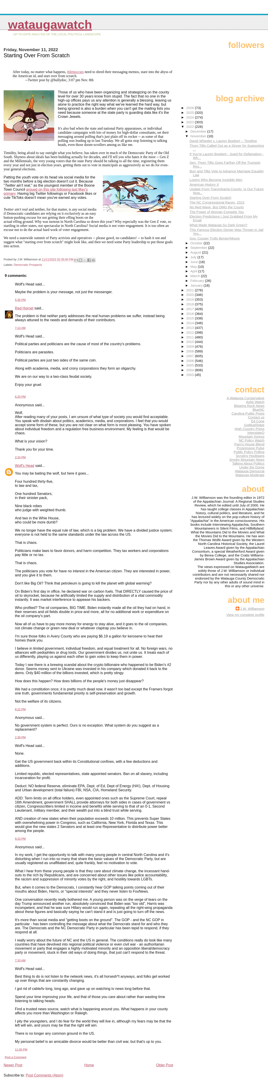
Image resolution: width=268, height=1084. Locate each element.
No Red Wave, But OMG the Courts (217, 207)
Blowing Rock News (249, 406)
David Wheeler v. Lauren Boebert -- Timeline (223, 141)
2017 (190, 309)
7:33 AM (20, 960)
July (193, 257)
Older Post (164, 1065)
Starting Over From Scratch (210, 198)
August (196, 252)
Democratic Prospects (28, 264)
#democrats (75, 72)
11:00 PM (21, 1049)
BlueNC (258, 409)
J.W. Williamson (252, 609)
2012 (190, 332)
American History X (204, 184)
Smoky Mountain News (246, 459)
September (199, 248)
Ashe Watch (255, 402)
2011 (190, 337)
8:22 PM (20, 709)
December (198, 131)
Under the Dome (251, 467)
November (198, 136)
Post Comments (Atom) (44, 1075)
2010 (190, 342)
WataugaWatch (50, 24)
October (196, 243)
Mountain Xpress (251, 436)
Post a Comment (15, 1057)
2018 (190, 304)
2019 (190, 299)
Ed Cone (257, 421)
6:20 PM (20, 396)
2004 (190, 370)
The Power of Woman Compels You (217, 212)
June (194, 262)
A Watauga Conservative (245, 398)
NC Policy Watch (251, 440)
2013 (190, 328)
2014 (190, 323)
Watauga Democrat (249, 471)
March (195, 276)
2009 (190, 346)
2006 (190, 361)
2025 (190, 112)
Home (89, 1065)
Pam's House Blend (249, 444)
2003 (190, 375)
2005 (190, 365)
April (194, 271)
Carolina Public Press (248, 413)
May (194, 267)
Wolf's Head (24, 466)
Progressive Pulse (250, 448)
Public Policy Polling (249, 452)
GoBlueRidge (254, 425)
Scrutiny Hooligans (250, 456)
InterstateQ (255, 433)
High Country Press (249, 429)
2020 (190, 295)
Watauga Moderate (249, 475)
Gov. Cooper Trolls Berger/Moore (215, 238)
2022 (190, 126)
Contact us (256, 417)
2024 (190, 117)
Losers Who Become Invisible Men (216, 180)
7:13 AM (20, 328)
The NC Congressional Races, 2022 (217, 202)
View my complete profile (245, 615)
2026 (190, 108)
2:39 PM (20, 737)
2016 (190, 314)
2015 (190, 318)
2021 (190, 290)
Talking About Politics (248, 463)
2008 (190, 351)
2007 (190, 356)
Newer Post (13, 1065)
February (197, 281)
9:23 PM (20, 838)
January (196, 285)
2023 (190, 122)
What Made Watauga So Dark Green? (218, 225)
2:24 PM (20, 457)
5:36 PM (20, 300)
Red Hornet (24, 308)
